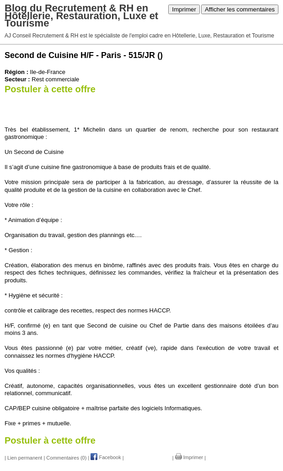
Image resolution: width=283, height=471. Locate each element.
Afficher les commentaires (240, 9)
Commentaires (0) (66, 457)
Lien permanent (24, 457)
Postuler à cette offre (50, 89)
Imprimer (184, 9)
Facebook (106, 457)
